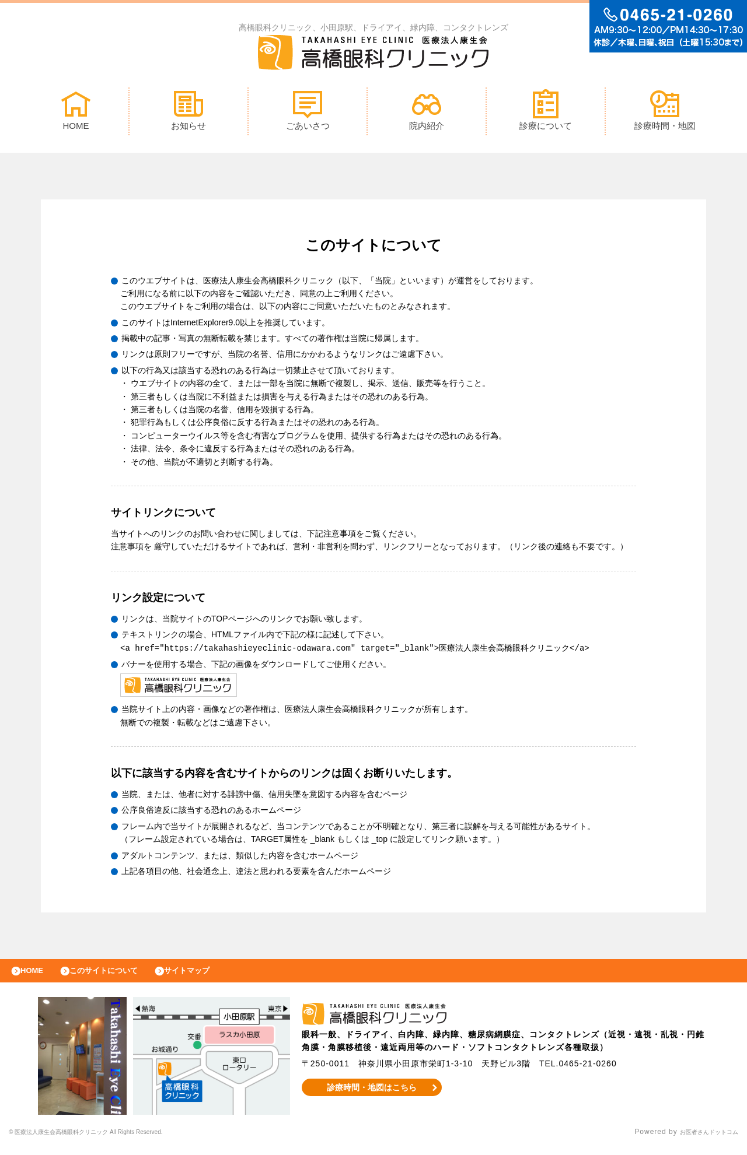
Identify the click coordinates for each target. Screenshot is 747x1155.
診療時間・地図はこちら (371, 1095)
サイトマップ (213, 976)
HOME (75, 113)
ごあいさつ (308, 113)
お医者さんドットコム (700, 1140)
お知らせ (188, 113)
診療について (545, 113)
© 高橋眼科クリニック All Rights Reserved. (112, 1140)
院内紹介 (426, 113)
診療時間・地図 (665, 113)
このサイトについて (118, 976)
